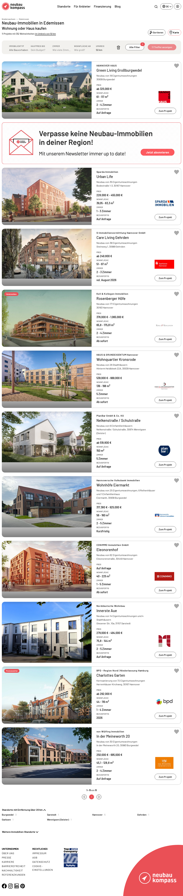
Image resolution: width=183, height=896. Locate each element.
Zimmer (56, 46)
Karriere (8, 861)
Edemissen (24, 19)
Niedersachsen (8, 19)
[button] (91, 143)
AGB (34, 857)
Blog (118, 6)
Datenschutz (41, 861)
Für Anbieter (82, 6)
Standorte (64, 6)
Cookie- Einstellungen (42, 868)
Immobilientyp (16, 46)
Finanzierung (102, 6)
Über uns (8, 853)
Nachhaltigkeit (12, 870)
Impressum (39, 853)
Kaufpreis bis (38, 46)
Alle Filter (136, 46)
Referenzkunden (13, 874)
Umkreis (100, 46)
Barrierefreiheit (13, 866)
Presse (6, 857)
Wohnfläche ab (82, 46)
